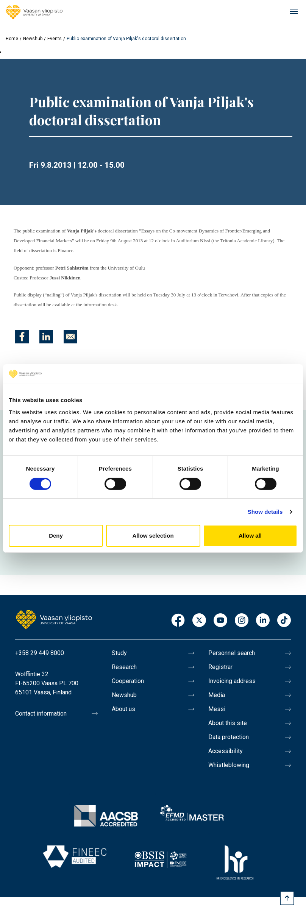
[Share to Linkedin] (46, 336)
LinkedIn (263, 620)
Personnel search (231, 653)
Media (216, 695)
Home (12, 38)
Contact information (41, 713)
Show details (265, 511)
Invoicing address (232, 681)
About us (123, 709)
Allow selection (152, 535)
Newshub (32, 38)
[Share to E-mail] (70, 336)
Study (119, 653)
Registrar (220, 667)
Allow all (250, 535)
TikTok (284, 620)
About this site (227, 723)
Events (54, 38)
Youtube (220, 620)
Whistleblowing (228, 765)
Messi (216, 709)
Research (124, 667)
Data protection (228, 737)
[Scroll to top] (287, 898)
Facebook (178, 620)
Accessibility (225, 751)
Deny (56, 535)
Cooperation (128, 681)
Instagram (241, 620)
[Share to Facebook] (22, 336)
